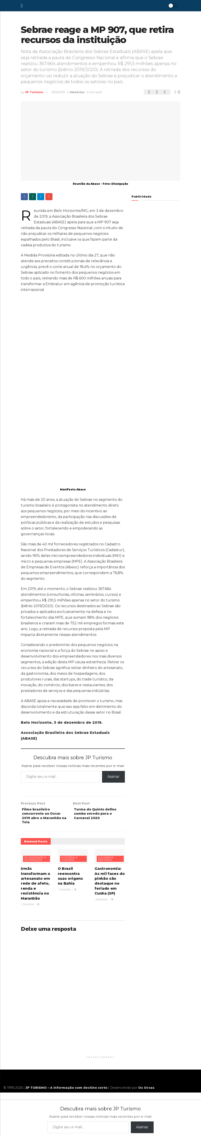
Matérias (77, 92)
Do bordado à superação (35, 862)
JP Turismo (34, 92)
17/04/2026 (27, 907)
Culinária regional (106, 862)
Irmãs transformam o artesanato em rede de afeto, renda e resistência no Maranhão (35, 887)
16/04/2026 (101, 902)
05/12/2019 (58, 92)
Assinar (113, 776)
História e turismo (69, 862)
